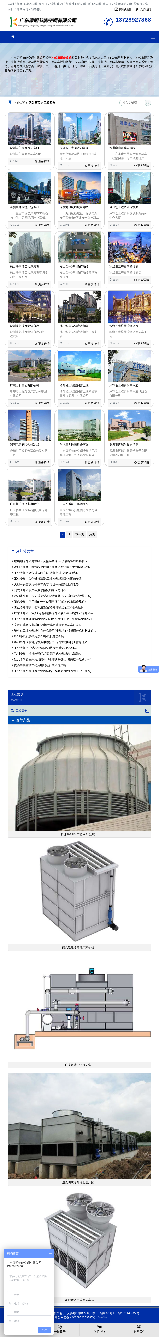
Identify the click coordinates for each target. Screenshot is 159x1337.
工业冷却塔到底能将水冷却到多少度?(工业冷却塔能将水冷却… (54, 619)
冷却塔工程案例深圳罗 (123, 207)
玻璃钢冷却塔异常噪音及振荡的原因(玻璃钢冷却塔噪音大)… (52, 561)
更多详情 (42, 161)
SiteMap (103, 1317)
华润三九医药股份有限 (74, 444)
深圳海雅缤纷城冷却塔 (74, 207)
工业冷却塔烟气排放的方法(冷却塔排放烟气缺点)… (47, 572)
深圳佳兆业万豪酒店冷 (24, 326)
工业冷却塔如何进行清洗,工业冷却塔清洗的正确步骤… (49, 578)
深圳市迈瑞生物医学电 (123, 444)
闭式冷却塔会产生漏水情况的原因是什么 (40, 590)
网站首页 (34, 102)
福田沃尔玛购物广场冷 (74, 266)
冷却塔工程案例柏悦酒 (123, 266)
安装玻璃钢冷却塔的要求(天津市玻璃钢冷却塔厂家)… (48, 624)
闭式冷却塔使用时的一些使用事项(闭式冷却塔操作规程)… (51, 601)
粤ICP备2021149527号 (124, 1313)
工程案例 (49, 102)
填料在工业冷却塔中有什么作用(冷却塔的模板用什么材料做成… (55, 630)
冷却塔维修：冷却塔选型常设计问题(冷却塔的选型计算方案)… (54, 596)
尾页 (92, 534)
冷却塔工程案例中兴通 (123, 385)
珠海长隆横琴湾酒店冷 (123, 326)
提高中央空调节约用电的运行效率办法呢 (40, 665)
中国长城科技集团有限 (74, 504)
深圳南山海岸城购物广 (123, 148)
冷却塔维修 (44, 23)
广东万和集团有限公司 (24, 385)
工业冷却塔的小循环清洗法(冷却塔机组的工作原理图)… (50, 607)
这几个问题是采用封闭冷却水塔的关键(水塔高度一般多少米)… (54, 659)
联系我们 (145, 9)
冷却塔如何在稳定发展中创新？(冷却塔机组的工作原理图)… (52, 642)
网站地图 (125, 9)
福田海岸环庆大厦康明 (24, 266)
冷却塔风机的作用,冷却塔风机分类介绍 (39, 636)
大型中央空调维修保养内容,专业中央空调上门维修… (48, 584)
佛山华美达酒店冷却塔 (74, 326)
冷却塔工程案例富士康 (74, 385)
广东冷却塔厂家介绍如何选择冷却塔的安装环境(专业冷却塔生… (55, 613)
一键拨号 (60, 1328)
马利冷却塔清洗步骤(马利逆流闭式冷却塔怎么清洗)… (48, 653)
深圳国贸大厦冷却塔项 (24, 148)
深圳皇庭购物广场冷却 (24, 207)
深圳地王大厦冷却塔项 (74, 148)
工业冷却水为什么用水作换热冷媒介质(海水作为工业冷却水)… (54, 671)
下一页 (79, 534)
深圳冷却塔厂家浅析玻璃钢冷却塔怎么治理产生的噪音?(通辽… (54, 567)
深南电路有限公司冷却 (24, 444)
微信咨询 (99, 1328)
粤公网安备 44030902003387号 (73, 1317)
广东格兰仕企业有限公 (24, 504)
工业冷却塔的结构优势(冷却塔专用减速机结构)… (45, 648)
